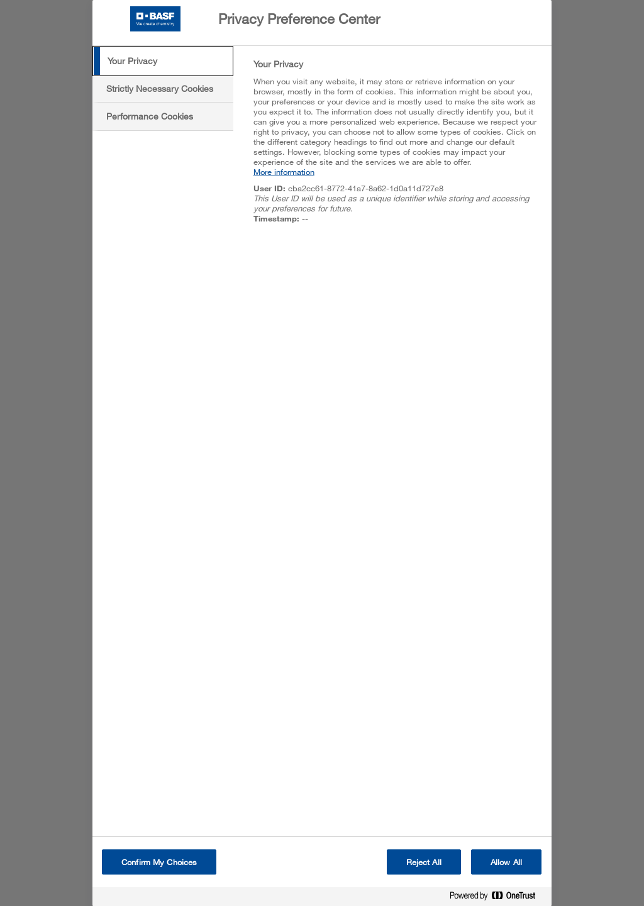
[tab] (163, 61)
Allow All (506, 862)
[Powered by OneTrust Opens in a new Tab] (497, 898)
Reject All (423, 862)
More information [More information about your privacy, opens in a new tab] (283, 172)
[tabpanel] (397, 148)
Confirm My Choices (159, 862)
